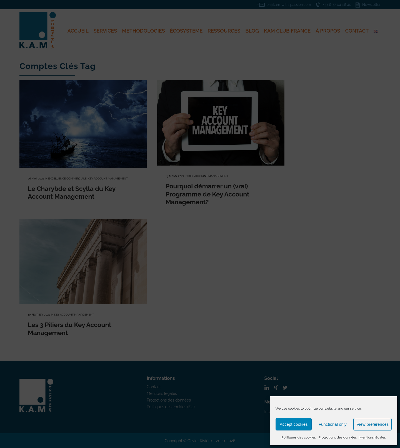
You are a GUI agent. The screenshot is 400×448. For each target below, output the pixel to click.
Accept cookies (294, 424)
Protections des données (338, 437)
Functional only (333, 424)
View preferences (372, 424)
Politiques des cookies (298, 437)
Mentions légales (372, 437)
